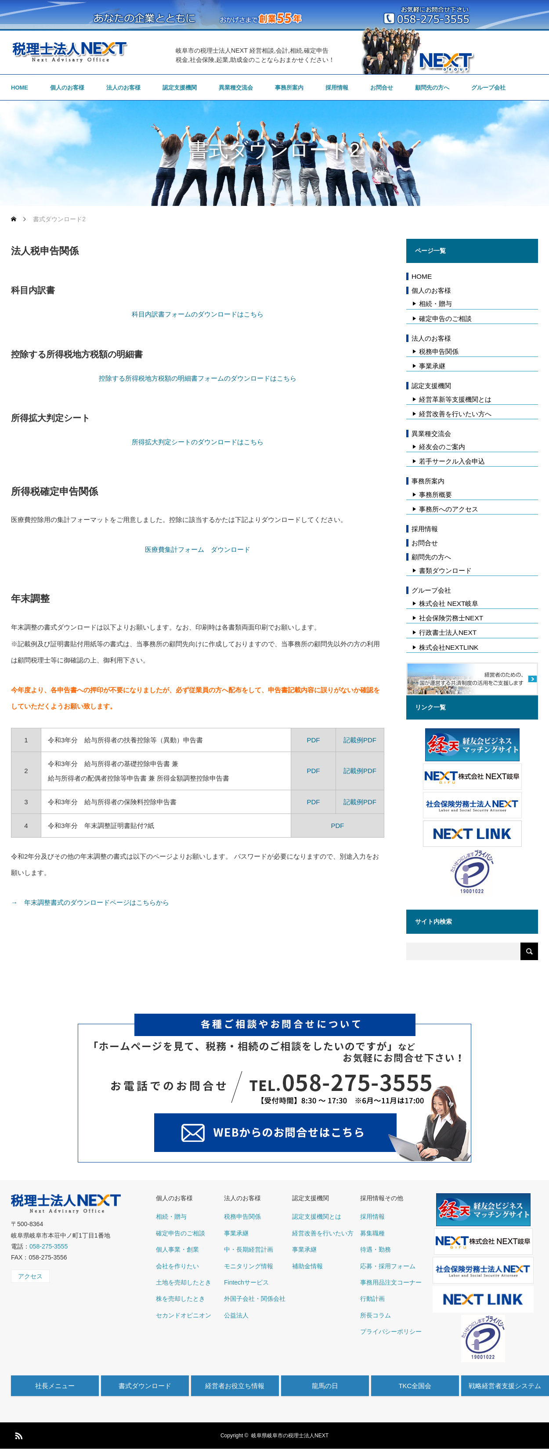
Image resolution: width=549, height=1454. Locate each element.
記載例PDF (359, 740)
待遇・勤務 (375, 1249)
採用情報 (336, 87)
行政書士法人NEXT (448, 632)
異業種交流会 (236, 87)
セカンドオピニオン (183, 1315)
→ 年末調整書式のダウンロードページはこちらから (90, 902)
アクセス (30, 1276)
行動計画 (372, 1298)
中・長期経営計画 (248, 1249)
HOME (19, 87)
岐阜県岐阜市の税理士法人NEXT (290, 1435)
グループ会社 (488, 87)
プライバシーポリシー (391, 1331)
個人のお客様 (67, 87)
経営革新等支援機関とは (455, 399)
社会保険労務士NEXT (451, 618)
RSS (17, 1434)
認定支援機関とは (316, 1216)
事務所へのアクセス (448, 509)
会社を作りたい (177, 1266)
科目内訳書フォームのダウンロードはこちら (198, 314)
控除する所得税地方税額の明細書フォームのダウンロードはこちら (197, 378)
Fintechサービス (246, 1282)
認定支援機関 (180, 87)
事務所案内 (289, 87)
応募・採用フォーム (387, 1266)
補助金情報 (307, 1266)
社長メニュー (55, 1385)
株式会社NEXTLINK (448, 647)
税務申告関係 (439, 351)
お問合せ (381, 87)
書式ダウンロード (145, 1385)
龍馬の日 (325, 1385)
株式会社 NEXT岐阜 (448, 603)
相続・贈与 (435, 303)
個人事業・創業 (177, 1249)
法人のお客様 (123, 87)
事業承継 (432, 366)
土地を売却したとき (183, 1282)
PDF (313, 740)
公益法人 (236, 1315)
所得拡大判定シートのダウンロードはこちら (198, 442)
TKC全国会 (414, 1385)
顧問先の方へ (432, 87)
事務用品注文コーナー (391, 1282)
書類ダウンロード (445, 570)
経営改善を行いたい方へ (455, 413)
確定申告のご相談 (445, 318)
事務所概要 (435, 494)
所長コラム (375, 1315)
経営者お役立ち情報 (234, 1385)
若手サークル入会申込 (452, 461)
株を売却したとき (180, 1298)
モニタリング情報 (248, 1266)
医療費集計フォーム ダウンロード (197, 549)
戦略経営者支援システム (505, 1385)
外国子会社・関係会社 (254, 1298)
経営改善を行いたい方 (323, 1233)
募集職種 (372, 1233)
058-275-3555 (48, 1246)
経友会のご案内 (442, 446)
